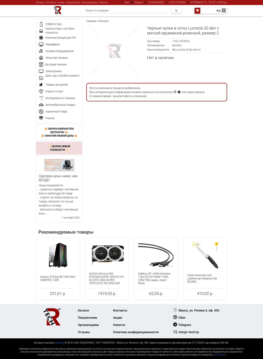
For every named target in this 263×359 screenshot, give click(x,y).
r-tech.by (59, 342)
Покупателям (73, 2)
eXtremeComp (219, 355)
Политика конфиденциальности (136, 332)
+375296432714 (198, 2)
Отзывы (84, 332)
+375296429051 (156, 2)
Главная (91, 21)
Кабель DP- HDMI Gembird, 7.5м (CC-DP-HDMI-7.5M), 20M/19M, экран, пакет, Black (154, 278)
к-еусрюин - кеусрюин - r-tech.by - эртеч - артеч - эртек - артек (131, 346)
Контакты (51, 2)
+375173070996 (177, 2)
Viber (127, 2)
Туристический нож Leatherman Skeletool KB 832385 (202, 278)
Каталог (40, 2)
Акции (61, 2)
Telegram (138, 2)
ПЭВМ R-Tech (53, 24)
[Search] (127, 10)
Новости (103, 2)
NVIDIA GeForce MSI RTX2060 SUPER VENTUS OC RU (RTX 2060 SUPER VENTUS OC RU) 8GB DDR (106, 278)
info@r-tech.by (189, 332)
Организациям (90, 2)
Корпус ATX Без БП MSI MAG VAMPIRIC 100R (57, 278)
